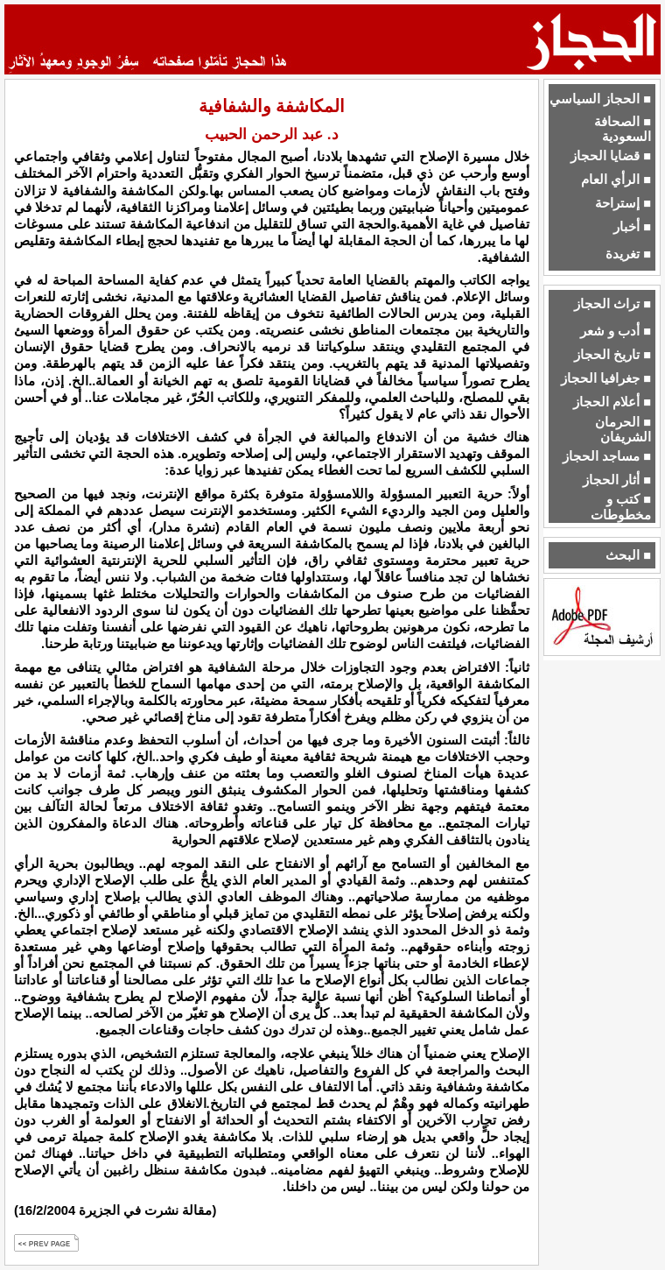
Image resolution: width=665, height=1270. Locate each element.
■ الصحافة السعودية (622, 129)
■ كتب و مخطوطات (621, 506)
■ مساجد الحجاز (607, 456)
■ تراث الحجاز (612, 304)
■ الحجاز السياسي (600, 99)
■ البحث (628, 555)
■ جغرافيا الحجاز (606, 378)
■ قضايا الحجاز (610, 156)
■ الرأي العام (616, 180)
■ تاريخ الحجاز (612, 355)
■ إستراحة (623, 203)
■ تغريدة (628, 254)
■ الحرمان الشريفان (623, 429)
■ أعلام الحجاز (612, 402)
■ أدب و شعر (615, 331)
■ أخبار (632, 227)
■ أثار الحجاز (617, 480)
